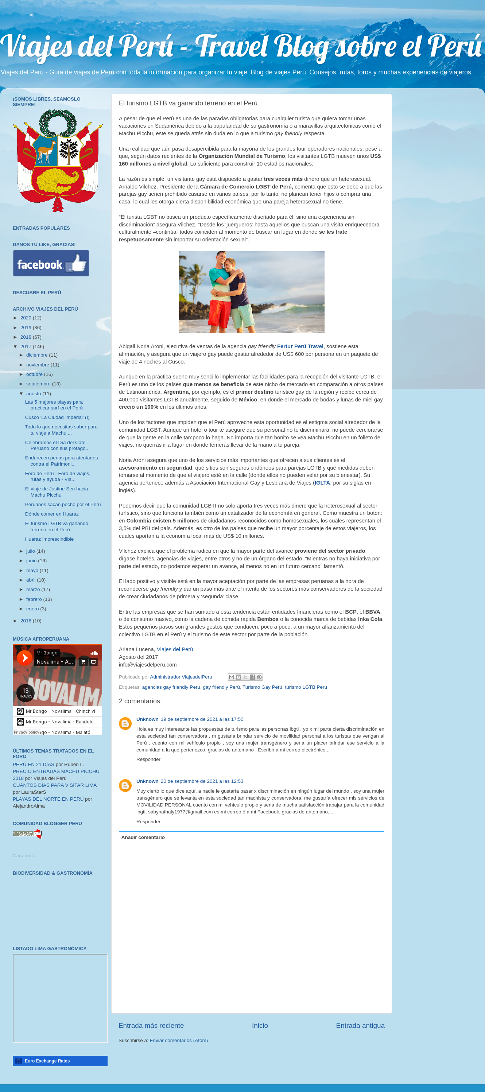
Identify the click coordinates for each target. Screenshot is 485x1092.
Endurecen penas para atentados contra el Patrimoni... (61, 460)
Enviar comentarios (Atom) (179, 1040)
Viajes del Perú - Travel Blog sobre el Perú (241, 45)
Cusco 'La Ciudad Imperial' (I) (57, 417)
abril (31, 580)
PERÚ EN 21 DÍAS (33, 764)
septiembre (39, 383)
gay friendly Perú (221, 687)
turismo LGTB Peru (306, 687)
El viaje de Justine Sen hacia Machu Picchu (56, 491)
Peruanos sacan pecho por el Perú (63, 504)
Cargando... (26, 855)
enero (33, 608)
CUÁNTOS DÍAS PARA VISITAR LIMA (55, 785)
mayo (33, 570)
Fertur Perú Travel (300, 346)
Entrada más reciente (151, 1025)
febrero (34, 599)
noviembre (38, 365)
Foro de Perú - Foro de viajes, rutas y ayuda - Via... (57, 476)
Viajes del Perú (175, 649)
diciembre (37, 355)
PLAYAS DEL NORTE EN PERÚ (48, 799)
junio (32, 560)
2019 (26, 327)
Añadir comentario (143, 837)
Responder (148, 759)
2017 (26, 346)
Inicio (260, 1025)
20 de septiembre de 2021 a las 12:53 (202, 781)
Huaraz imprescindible (49, 539)
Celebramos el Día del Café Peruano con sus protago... (57, 445)
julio (31, 551)
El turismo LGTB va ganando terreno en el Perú (56, 526)
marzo (33, 589)
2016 (26, 620)
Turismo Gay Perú (262, 687)
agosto (34, 393)
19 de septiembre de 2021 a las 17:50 (202, 719)
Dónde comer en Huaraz (52, 514)
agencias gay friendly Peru (171, 687)
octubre (35, 374)
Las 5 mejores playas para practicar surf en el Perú (54, 405)
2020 (26, 317)
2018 (26, 337)
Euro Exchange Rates (47, 1061)
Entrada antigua (360, 1025)
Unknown (147, 719)
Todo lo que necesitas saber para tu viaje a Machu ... (61, 429)
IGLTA (322, 483)
